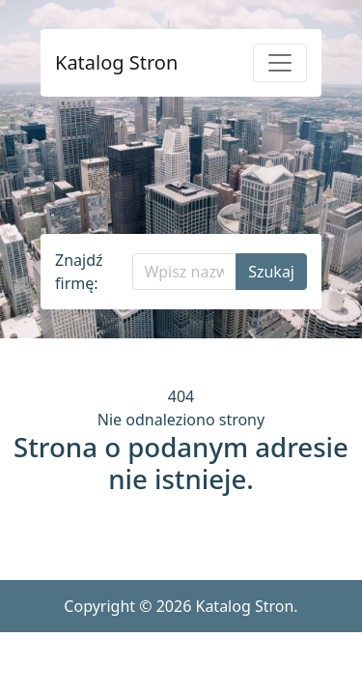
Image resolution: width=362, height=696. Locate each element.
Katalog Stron (116, 62)
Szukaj (271, 271)
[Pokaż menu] (280, 63)
